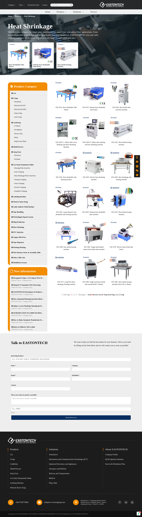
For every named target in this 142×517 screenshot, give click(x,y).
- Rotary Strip (17, 133)
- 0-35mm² (16, 126)
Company (75, 365)
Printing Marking (18, 247)
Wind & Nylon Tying (19, 202)
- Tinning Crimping (19, 179)
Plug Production (18, 222)
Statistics (84, 514)
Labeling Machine (18, 197)
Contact (44, 5)
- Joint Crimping (18, 183)
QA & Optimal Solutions (114, 459)
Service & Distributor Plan (115, 464)
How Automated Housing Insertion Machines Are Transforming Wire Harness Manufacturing (27, 299)
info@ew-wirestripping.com (54, 502)
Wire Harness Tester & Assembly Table (26, 252)
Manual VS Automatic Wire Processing (26, 285)
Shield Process (17, 147)
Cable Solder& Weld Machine (22, 207)
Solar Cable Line (18, 257)
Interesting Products (17, 356)
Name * (13, 365)
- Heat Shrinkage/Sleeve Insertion (24, 176)
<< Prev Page (66, 294)
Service (93, 12)
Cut (13, 93)
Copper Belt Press (18, 237)
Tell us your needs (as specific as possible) (23, 395)
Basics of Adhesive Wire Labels (23, 327)
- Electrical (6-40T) (19, 109)
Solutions (77, 12)
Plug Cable (53, 483)
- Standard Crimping (20, 191)
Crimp (14, 98)
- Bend (15, 137)
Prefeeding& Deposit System (22, 217)
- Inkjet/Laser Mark (19, 141)
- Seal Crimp (17, 117)
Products (61, 12)
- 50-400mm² (17, 130)
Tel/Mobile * (75, 375)
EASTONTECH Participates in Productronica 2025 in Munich (27, 292)
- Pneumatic (17, 101)
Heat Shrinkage (17, 227)
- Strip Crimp (17, 113)
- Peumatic (17, 159)
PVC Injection (17, 232)
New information (23, 271)
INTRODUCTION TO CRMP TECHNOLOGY (27, 313)
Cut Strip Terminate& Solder (22, 165)
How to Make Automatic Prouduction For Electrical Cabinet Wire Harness (27, 320)
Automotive (53, 455)
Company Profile (111, 455)
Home (47, 12)
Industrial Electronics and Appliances (63, 464)
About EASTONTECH (116, 449)
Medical (52, 478)
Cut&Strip (16, 122)
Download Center (33, 5)
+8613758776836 (21, 502)
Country (13, 385)
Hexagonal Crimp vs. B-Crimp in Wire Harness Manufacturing (27, 278)
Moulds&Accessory (19, 262)
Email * (13, 375)
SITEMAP (77, 514)
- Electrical (17, 155)
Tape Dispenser (17, 242)
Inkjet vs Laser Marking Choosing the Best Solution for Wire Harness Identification (27, 306)
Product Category (23, 86)
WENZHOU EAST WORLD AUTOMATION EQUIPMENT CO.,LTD (41, 514)
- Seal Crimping (18, 172)
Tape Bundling (17, 212)
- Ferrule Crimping (19, 187)
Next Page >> (83, 294)
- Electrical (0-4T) (19, 105)
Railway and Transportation (59, 473)
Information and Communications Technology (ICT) (68, 459)
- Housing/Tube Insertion (21, 168)
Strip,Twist (16, 152)
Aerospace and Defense (57, 469)
